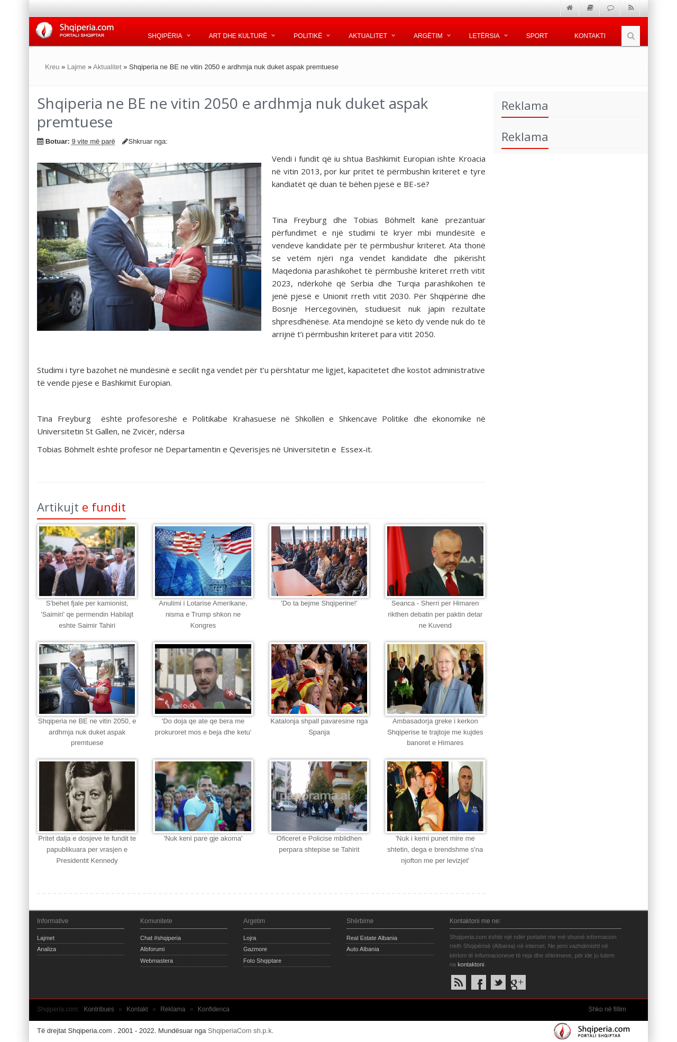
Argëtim (428, 36)
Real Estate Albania (371, 938)
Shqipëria (165, 36)
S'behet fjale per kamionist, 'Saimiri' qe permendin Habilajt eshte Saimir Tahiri (87, 614)
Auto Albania (362, 949)
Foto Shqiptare (262, 960)
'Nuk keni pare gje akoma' (203, 838)
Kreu (52, 67)
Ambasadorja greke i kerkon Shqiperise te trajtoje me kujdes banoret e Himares (435, 732)
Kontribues (99, 1009)
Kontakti (590, 36)
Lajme (76, 67)
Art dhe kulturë (238, 36)
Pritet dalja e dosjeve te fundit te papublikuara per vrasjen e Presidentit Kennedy (87, 849)
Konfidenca (214, 1009)
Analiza (46, 949)
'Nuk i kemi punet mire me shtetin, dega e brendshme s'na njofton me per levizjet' (435, 849)
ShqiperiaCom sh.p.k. (240, 1031)
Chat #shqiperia (160, 938)
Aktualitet (368, 36)
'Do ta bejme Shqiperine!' (319, 603)
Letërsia (484, 36)
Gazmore (255, 949)
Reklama (172, 1009)
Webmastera (156, 960)
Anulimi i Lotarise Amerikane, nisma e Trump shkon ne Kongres (203, 614)
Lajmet (45, 938)
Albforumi (152, 949)
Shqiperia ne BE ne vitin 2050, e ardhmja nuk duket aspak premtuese (87, 732)
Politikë (308, 36)
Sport (537, 36)
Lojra (249, 938)
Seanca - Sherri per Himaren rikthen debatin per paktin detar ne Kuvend (435, 614)
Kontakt (137, 1009)
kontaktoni (471, 964)
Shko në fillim (607, 1009)
